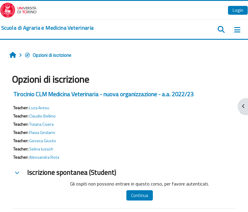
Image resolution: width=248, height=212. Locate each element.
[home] (47, 28)
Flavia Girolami (42, 132)
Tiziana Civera (41, 124)
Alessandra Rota (44, 157)
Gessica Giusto (42, 141)
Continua (139, 195)
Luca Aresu (39, 108)
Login (237, 10)
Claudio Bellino (42, 116)
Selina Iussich (41, 149)
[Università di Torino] (18, 9)
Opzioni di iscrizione (47, 55)
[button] (17, 172)
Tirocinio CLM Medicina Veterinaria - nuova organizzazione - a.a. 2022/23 (103, 94)
